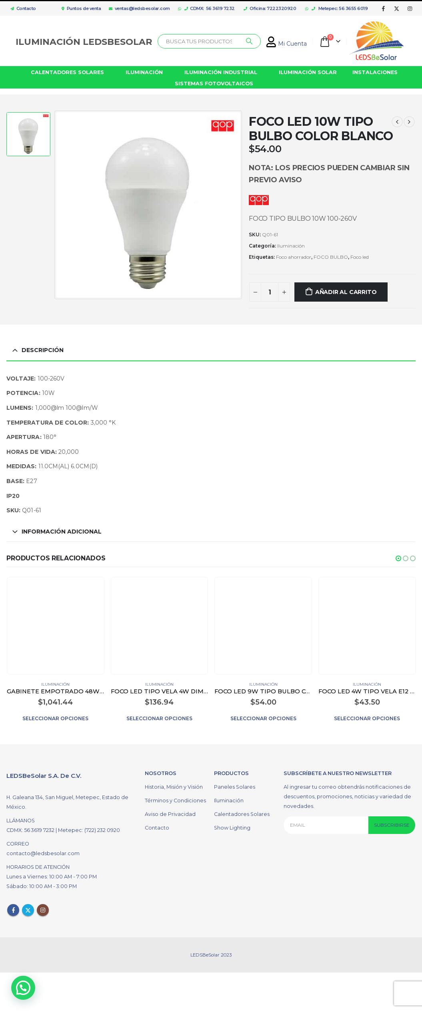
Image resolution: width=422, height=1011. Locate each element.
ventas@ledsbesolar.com (139, 8)
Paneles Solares (234, 785)
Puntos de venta (81, 8)
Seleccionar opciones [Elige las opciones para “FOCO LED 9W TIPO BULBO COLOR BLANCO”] (263, 718)
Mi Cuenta (286, 43)
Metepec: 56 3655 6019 (340, 8)
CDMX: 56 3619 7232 (209, 8)
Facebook (13, 908)
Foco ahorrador (293, 257)
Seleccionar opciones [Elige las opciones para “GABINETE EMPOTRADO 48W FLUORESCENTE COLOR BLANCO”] (55, 718)
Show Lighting (232, 826)
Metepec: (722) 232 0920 (89, 828)
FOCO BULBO (331, 257)
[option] (28, 135)
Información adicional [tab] (62, 531)
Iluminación (291, 246)
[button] (398, 558)
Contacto (21, 8)
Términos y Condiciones (175, 799)
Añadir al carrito (345, 292)
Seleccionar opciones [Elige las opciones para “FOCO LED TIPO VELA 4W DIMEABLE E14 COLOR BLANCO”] (159, 718)
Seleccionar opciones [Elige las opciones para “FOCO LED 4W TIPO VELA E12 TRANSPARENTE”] (367, 718)
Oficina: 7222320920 (270, 8)
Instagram (43, 908)
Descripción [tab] (43, 350)
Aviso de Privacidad (170, 812)
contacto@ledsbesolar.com (43, 851)
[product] (55, 626)
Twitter (28, 908)
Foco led (359, 257)
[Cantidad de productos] (269, 292)
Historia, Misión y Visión (174, 785)
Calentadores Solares (242, 812)
